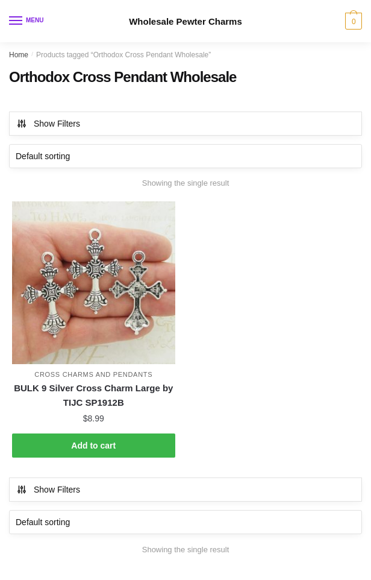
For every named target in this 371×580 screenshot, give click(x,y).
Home (18, 55)
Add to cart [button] (93, 445)
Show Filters (48, 123)
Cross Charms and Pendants (93, 374)
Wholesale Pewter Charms (185, 21)
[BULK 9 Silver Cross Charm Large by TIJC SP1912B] (93, 283)
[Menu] (27, 21)
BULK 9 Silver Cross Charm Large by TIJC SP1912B (93, 395)
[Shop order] (185, 156)
